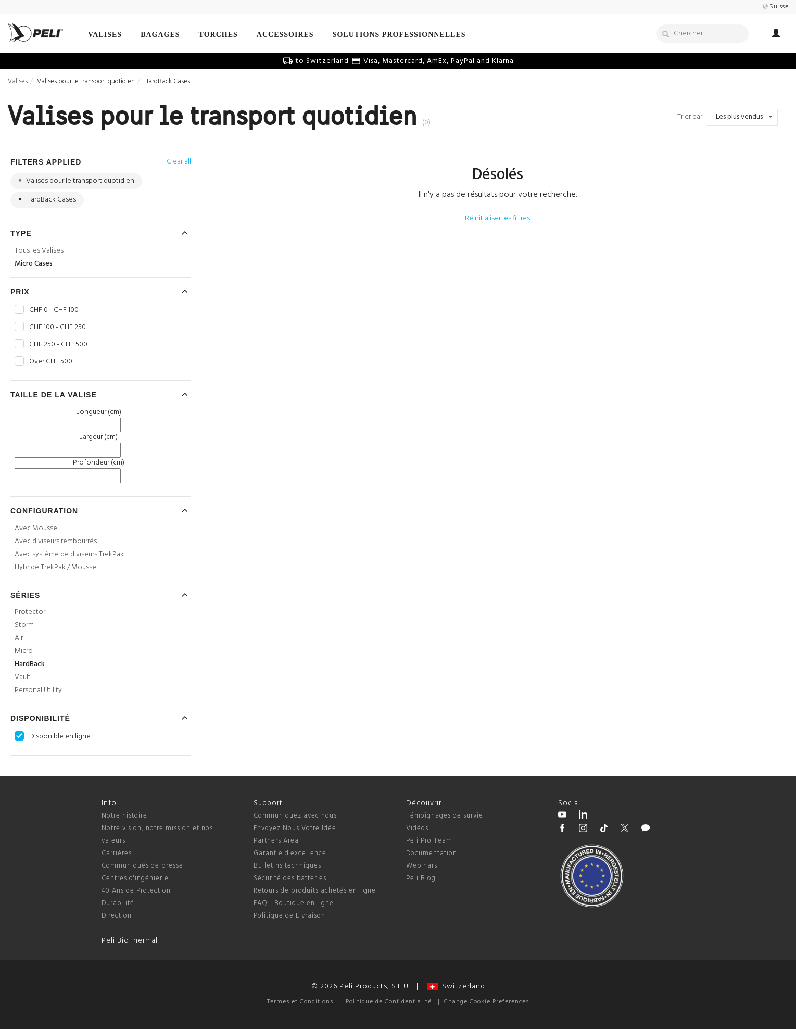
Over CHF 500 (50, 362)
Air (19, 638)
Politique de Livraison (289, 915)
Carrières (117, 853)
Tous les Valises (39, 251)
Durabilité (118, 903)
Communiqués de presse (142, 865)
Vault (23, 677)
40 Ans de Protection (136, 890)
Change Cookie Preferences (486, 1002)
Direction (117, 915)
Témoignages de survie (444, 815)
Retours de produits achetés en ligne (315, 890)
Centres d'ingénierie (135, 878)
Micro (24, 651)
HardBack (30, 664)
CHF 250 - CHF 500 (58, 345)
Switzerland (456, 987)
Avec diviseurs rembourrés (56, 541)
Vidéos (417, 828)
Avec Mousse (36, 528)
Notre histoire (124, 815)
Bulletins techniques (287, 865)
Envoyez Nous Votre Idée (295, 828)
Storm (24, 625)
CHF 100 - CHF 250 (57, 327)
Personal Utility (38, 690)
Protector (30, 612)
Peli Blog (421, 878)
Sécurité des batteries (290, 878)
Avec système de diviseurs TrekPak (69, 554)
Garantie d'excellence (290, 853)
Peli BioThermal (130, 941)
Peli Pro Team (429, 840)
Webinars (421, 865)
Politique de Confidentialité (389, 1002)
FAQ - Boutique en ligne (294, 903)
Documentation (431, 853)
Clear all (179, 162)
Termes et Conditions (300, 1002)
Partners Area (276, 840)
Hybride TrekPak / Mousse (55, 567)
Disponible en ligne (60, 737)
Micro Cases (34, 264)
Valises (18, 81)
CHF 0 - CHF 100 (54, 310)
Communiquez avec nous (295, 815)
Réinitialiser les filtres (497, 218)
